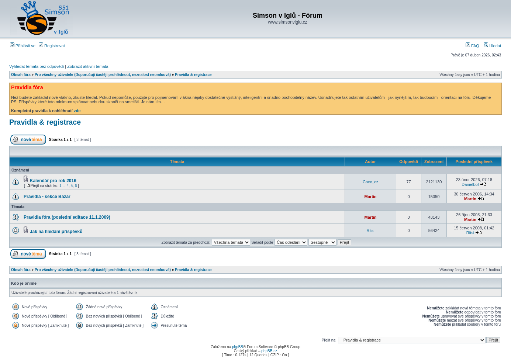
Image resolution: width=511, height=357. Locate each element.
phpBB (237, 347)
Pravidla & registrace (193, 75)
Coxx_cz (370, 182)
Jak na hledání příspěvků (56, 231)
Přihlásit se (22, 46)
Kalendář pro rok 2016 (53, 180)
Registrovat (52, 46)
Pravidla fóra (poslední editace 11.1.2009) (67, 217)
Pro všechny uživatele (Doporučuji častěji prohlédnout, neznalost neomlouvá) (103, 75)
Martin (371, 196)
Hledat (492, 46)
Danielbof (470, 184)
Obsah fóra (21, 75)
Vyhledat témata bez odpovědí (36, 66)
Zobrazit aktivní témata (87, 66)
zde (77, 110)
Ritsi (370, 230)
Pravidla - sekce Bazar (47, 196)
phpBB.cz (269, 351)
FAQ (472, 46)
